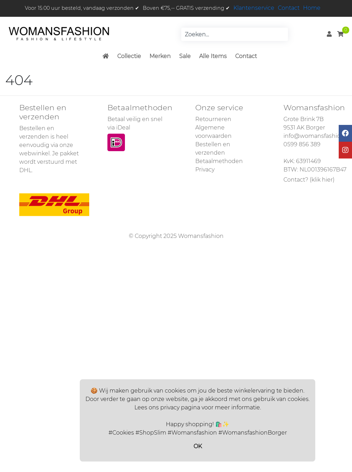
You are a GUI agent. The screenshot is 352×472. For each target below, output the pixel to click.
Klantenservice (253, 8)
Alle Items (213, 56)
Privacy (204, 169)
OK (197, 446)
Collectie (129, 56)
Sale (185, 56)
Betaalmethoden (219, 161)
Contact (289, 8)
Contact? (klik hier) (309, 179)
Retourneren (213, 119)
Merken (160, 56)
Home (312, 8)
